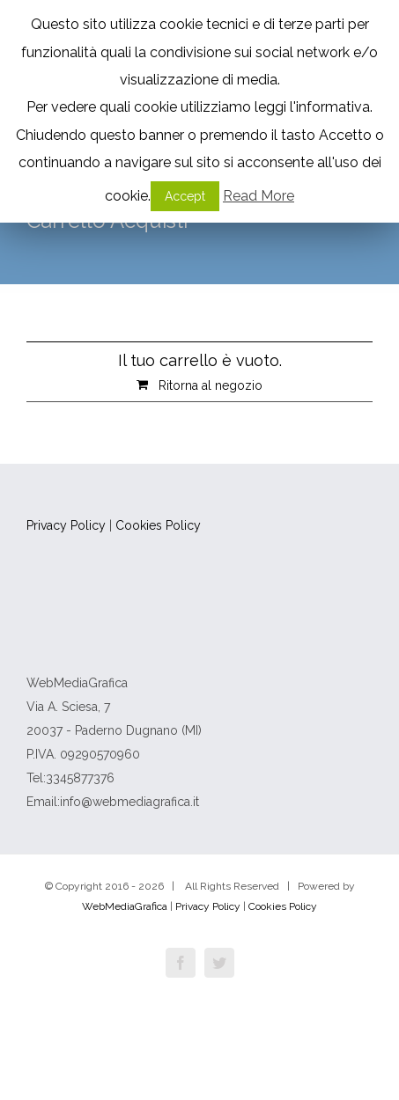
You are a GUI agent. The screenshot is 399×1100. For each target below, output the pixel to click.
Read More (258, 195)
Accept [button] (185, 196)
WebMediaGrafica (124, 906)
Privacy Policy (67, 525)
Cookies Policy (158, 525)
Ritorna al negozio (210, 385)
